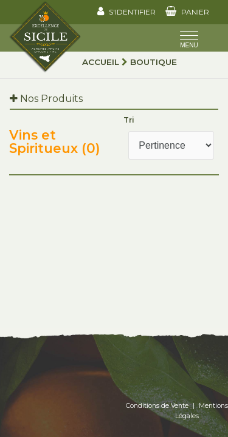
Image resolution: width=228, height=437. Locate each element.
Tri (128, 119)
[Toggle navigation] (189, 40)
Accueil (100, 62)
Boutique (153, 62)
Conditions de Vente (157, 406)
